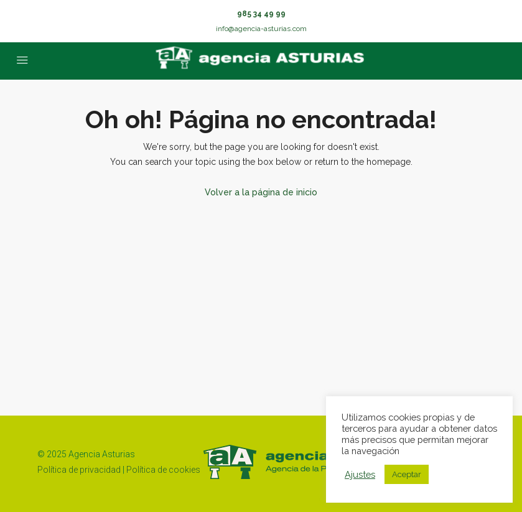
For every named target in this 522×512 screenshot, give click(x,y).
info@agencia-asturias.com (261, 28)
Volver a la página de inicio (261, 192)
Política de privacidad (79, 470)
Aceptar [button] (406, 474)
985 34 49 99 (261, 13)
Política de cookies (163, 470)
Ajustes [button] (360, 474)
